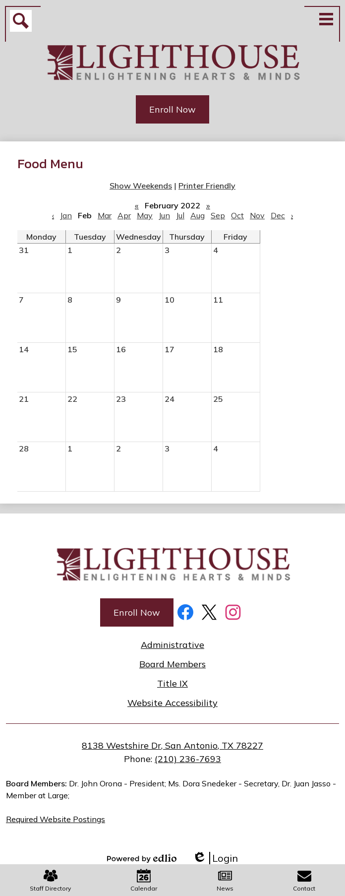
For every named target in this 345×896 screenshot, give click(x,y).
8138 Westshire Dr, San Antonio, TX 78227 (172, 745)
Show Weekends (141, 186)
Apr (124, 215)
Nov (257, 215)
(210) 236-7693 (188, 759)
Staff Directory (50, 880)
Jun (164, 215)
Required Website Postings (55, 819)
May (145, 215)
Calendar (143, 880)
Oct (237, 215)
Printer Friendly (206, 186)
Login (215, 858)
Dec (278, 215)
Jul (180, 215)
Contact (304, 880)
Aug (197, 215)
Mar (105, 215)
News (225, 880)
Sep (218, 215)
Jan (66, 215)
